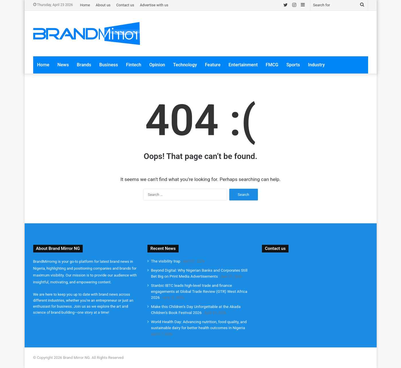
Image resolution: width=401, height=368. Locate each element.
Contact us (125, 5)
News (63, 64)
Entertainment (243, 64)
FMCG (272, 64)
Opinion (157, 64)
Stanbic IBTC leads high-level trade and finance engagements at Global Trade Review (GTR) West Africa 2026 (199, 291)
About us (103, 5)
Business (108, 64)
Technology (185, 64)
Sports (293, 64)
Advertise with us (154, 5)
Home (85, 5)
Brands (84, 64)
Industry (316, 64)
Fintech (133, 64)
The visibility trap (165, 261)
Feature (212, 64)
